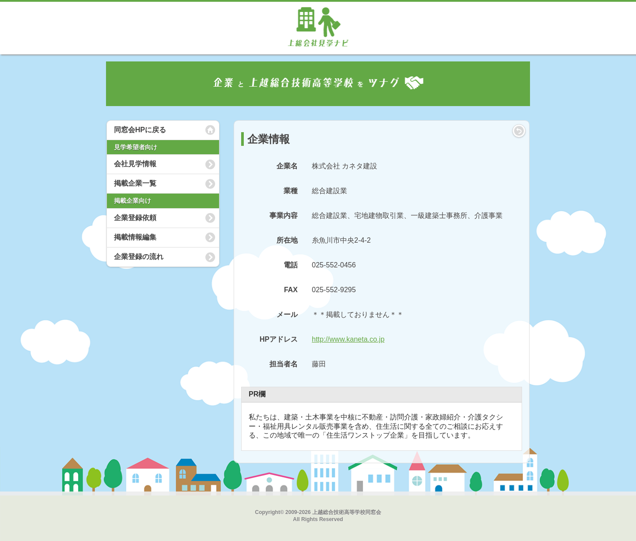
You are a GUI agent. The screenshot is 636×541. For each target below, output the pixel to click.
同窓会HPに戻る (140, 129)
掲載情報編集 (135, 237)
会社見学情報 (135, 164)
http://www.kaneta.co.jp (348, 339)
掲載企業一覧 (135, 183)
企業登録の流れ (138, 256)
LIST (519, 130)
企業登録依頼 (135, 217)
